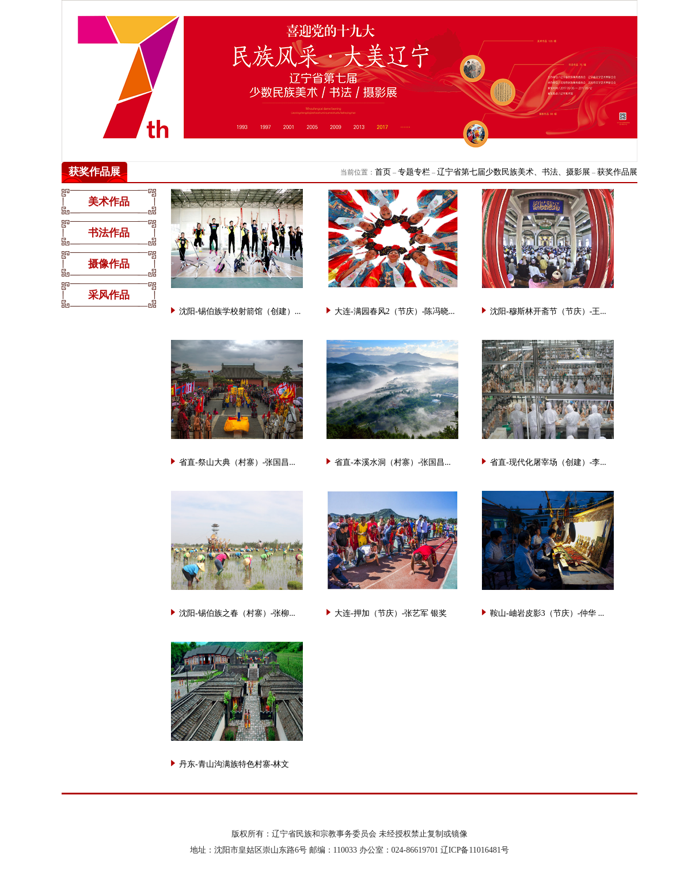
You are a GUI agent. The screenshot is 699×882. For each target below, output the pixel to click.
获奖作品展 (617, 172)
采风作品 (109, 295)
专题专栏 (414, 172)
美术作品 (109, 201)
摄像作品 (109, 264)
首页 (383, 172)
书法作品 (109, 233)
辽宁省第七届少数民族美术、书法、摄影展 (513, 172)
